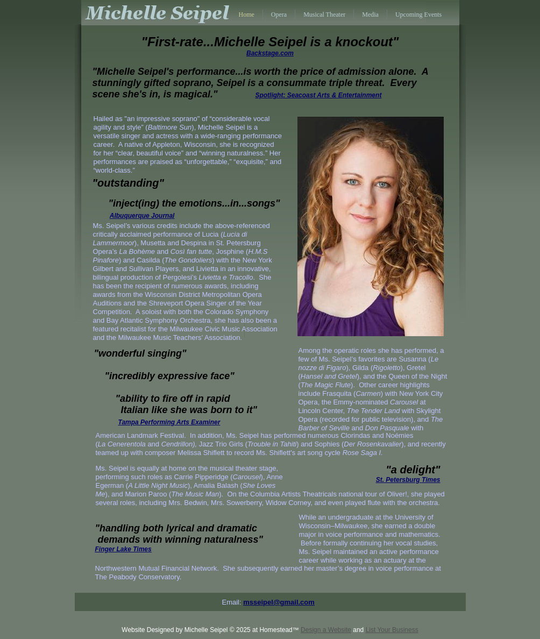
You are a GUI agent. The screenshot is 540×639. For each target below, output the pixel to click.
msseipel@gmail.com (279, 602)
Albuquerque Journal (142, 215)
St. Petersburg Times (408, 480)
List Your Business (392, 630)
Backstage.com (270, 53)
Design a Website (326, 630)
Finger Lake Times (123, 549)
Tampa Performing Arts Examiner (169, 422)
